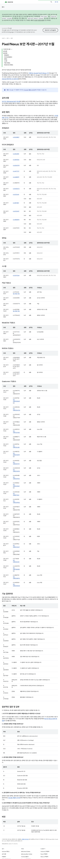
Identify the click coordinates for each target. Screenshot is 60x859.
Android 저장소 (5, 851)
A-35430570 (16, 188)
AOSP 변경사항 (38, 20)
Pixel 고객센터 (44, 854)
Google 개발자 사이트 (29, 90)
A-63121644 (16, 194)
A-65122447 (16, 211)
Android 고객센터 (45, 851)
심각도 (7, 117)
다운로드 (4, 856)
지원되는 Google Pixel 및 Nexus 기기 (39, 73)
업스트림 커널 (16, 293)
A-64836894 (16, 219)
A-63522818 (16, 154)
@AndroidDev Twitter (26, 854)
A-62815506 (16, 159)
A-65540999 (16, 165)
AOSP (3, 38)
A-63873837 (16, 203)
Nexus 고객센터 (44, 856)
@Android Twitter (25, 851)
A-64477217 (16, 171)
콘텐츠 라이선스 (25, 839)
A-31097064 (16, 275)
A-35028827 (16, 137)
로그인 (56, 2)
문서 (3, 7)
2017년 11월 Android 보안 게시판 (11, 101)
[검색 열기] (51, 2)
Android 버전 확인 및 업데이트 (10, 79)
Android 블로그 (25, 856)
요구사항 (4, 854)
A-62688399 (16, 177)
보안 (12, 38)
